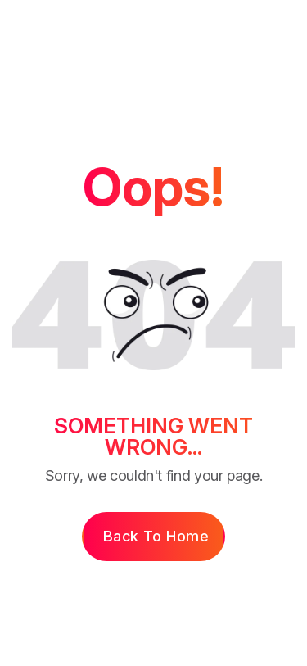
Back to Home (156, 536)
